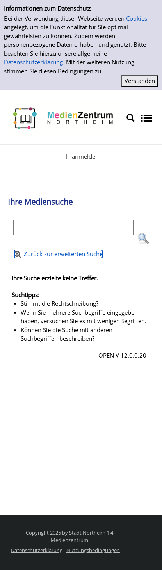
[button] (143, 239)
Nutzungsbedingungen (93, 550)
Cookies (136, 18)
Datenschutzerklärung (33, 62)
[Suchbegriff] (73, 227)
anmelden (85, 156)
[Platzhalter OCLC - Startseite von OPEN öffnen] (63, 117)
